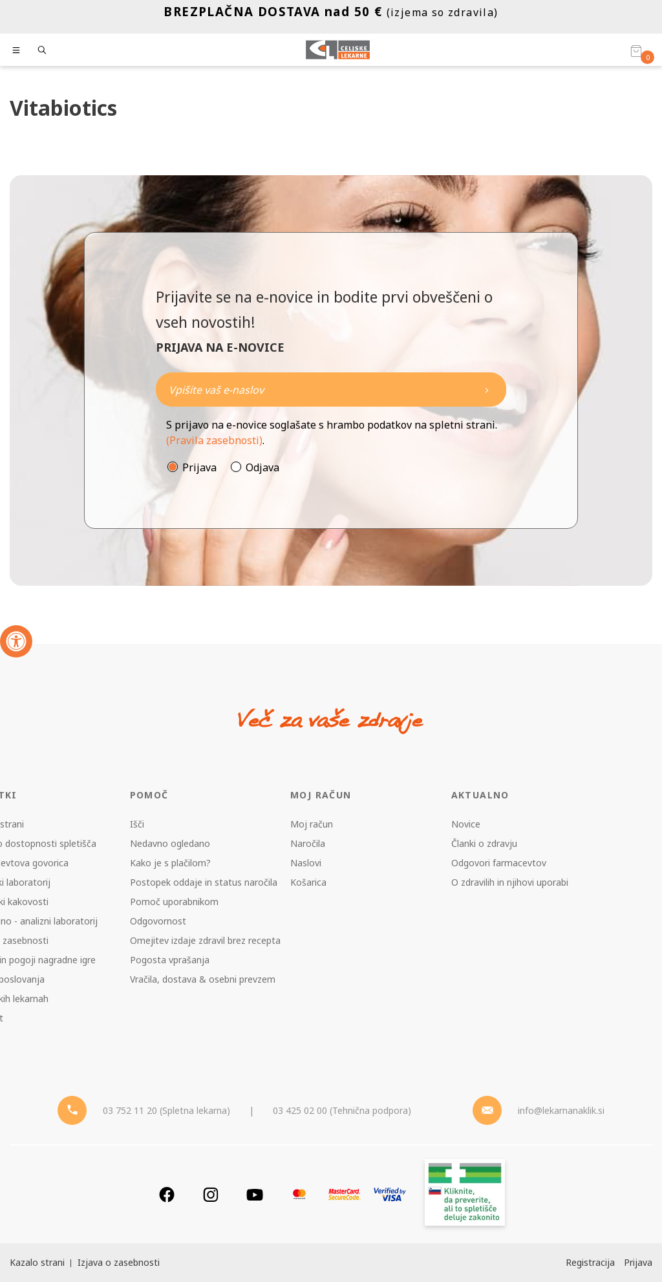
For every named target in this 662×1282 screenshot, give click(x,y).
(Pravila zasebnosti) (214, 440)
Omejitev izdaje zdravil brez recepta (205, 940)
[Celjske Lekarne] (338, 49)
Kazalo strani (37, 1262)
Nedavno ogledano (170, 843)
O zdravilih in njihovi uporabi (509, 882)
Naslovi (305, 863)
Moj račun (311, 824)
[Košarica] (636, 50)
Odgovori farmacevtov (498, 863)
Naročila (307, 843)
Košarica (308, 882)
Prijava (199, 467)
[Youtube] (254, 1194)
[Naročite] (331, 389)
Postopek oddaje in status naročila (203, 882)
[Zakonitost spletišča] (465, 1194)
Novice (465, 824)
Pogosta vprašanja (169, 960)
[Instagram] (210, 1194)
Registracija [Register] (590, 1262)
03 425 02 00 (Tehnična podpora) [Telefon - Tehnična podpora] (342, 1110)
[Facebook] (166, 1194)
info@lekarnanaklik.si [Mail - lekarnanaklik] (561, 1110)
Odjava (262, 467)
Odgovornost (158, 921)
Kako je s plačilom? (170, 863)
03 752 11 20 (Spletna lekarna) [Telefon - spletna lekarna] (166, 1110)
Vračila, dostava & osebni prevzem (202, 979)
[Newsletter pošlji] (486, 389)
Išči (137, 824)
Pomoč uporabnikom (174, 901)
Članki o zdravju (484, 843)
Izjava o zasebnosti (119, 1262)
